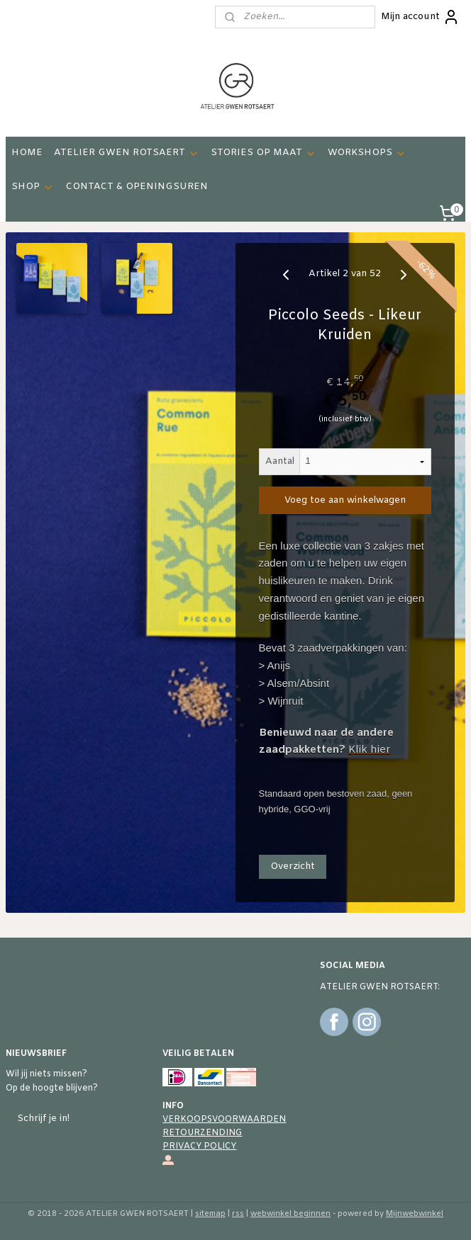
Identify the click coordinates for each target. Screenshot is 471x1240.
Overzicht (292, 866)
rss (238, 1214)
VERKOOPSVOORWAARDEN (224, 1119)
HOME (27, 153)
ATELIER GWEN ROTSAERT (126, 153)
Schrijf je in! (43, 1119)
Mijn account (420, 16)
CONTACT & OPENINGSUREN (136, 187)
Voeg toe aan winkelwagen (345, 500)
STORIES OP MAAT (263, 153)
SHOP (32, 187)
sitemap (210, 1214)
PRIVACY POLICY (199, 1146)
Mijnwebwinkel (414, 1214)
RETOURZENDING (202, 1133)
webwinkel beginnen (290, 1214)
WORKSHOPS (367, 153)
